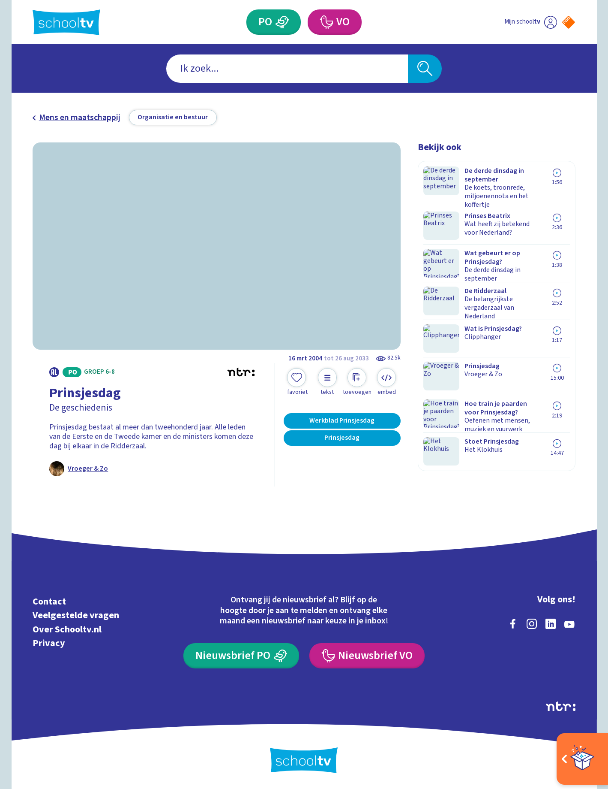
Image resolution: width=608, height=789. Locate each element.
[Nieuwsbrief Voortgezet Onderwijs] (367, 655)
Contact (49, 600)
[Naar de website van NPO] (568, 22)
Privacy (49, 642)
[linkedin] (550, 622)
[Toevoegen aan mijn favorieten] (297, 382)
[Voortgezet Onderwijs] (326, 22)
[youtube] (569, 622)
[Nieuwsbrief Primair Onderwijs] (241, 655)
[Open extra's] (582, 759)
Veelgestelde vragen (76, 614)
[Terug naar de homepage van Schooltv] (66, 22)
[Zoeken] (425, 68)
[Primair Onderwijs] (282, 22)
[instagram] (531, 622)
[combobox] (287, 68)
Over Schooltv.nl (67, 628)
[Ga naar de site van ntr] (561, 705)
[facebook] (512, 622)
